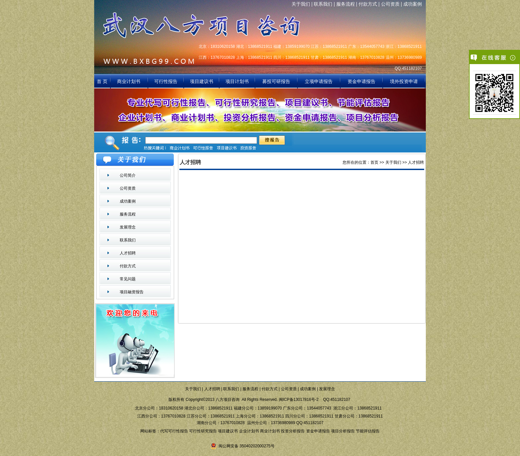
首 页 (102, 81)
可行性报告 (165, 81)
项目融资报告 (132, 292)
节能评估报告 (368, 431)
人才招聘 (128, 253)
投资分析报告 (293, 431)
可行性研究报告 (203, 431)
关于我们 (301, 4)
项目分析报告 (343, 431)
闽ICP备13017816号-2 (299, 399)
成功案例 (412, 4)
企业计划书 (249, 431)
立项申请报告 (319, 81)
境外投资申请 (404, 81)
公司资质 (390, 4)
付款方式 (367, 4)
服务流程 (345, 4)
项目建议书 (201, 81)
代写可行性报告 (174, 431)
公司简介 (128, 175)
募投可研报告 (276, 81)
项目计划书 (237, 81)
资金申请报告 (361, 81)
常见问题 (128, 279)
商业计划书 (129, 81)
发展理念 (128, 227)
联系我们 (323, 4)
